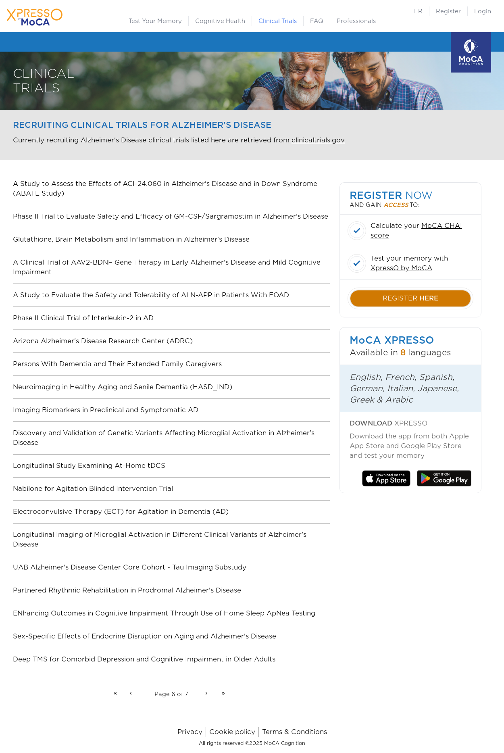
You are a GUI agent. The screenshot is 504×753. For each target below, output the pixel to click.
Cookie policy (232, 732)
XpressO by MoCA (401, 268)
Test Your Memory (155, 21)
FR (418, 11)
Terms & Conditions (294, 732)
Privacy (189, 732)
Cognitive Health (220, 21)
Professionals (356, 21)
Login (482, 11)
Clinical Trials (277, 21)
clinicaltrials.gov (318, 140)
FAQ (316, 21)
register (410, 298)
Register (448, 11)
